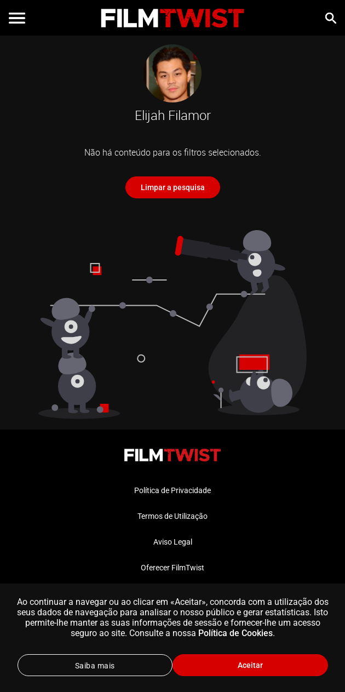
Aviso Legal (172, 541)
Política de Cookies (235, 633)
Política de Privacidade (172, 490)
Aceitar (250, 665)
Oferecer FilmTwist (172, 567)
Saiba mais (95, 665)
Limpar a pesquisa (173, 187)
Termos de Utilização (172, 516)
